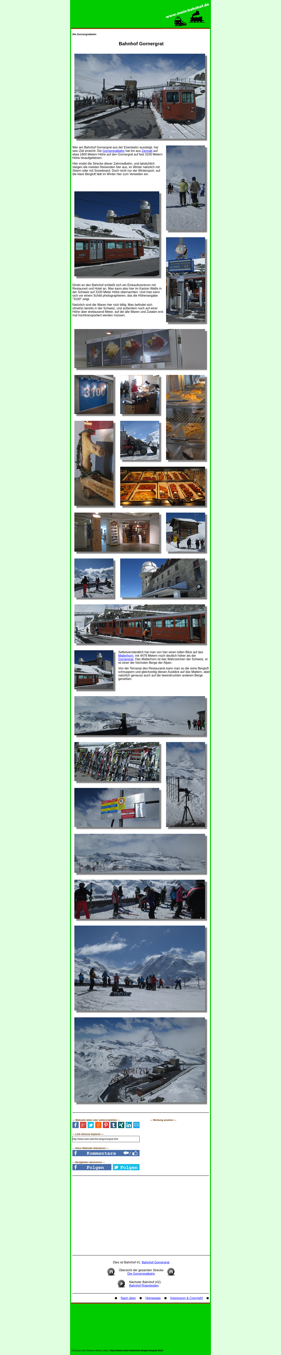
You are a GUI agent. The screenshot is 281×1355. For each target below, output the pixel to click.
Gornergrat (125, 659)
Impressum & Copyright (186, 1298)
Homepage (153, 1298)
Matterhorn (125, 655)
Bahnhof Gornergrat (155, 1262)
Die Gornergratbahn (84, 34)
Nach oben (128, 1298)
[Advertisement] (179, 1145)
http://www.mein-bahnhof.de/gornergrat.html (136, 1350)
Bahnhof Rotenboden (144, 1285)
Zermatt (147, 151)
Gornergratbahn (114, 151)
